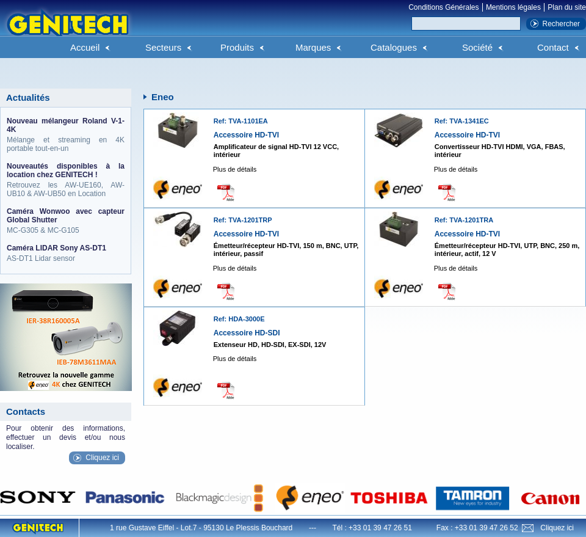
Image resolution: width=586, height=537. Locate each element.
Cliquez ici (102, 457)
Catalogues (394, 47)
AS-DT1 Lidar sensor (66, 253)
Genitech (67, 30)
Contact (553, 47)
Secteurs (163, 47)
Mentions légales (513, 7)
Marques (313, 47)
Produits (237, 47)
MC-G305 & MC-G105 (66, 221)
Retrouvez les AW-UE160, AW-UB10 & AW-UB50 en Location (66, 180)
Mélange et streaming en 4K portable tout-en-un (66, 135)
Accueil (84, 47)
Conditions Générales (443, 7)
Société (477, 47)
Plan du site (567, 7)
